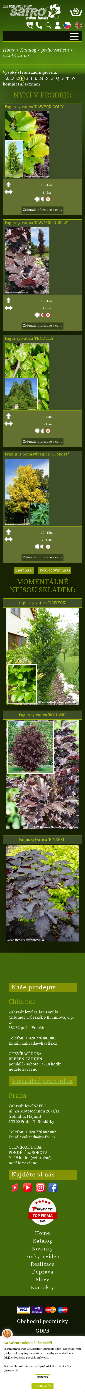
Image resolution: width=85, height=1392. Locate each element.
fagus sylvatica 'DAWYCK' (42, 603)
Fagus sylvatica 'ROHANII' (42, 715)
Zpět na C (24, 570)
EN (77, 24)
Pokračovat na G (55, 570)
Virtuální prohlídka (42, 1081)
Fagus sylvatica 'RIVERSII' (42, 839)
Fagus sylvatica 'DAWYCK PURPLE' (36, 223)
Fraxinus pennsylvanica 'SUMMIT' (37, 454)
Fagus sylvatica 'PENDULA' (29, 338)
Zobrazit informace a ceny (42, 210)
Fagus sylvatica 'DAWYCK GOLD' (34, 107)
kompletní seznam (21, 84)
